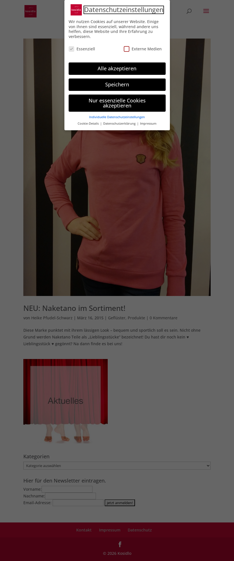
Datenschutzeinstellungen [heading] (123, 8)
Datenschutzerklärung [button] (119, 122)
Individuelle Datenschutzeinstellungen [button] (117, 115)
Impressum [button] (148, 122)
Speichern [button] (117, 82)
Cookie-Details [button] (89, 122)
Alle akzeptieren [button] (117, 66)
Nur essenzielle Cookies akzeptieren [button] (117, 101)
